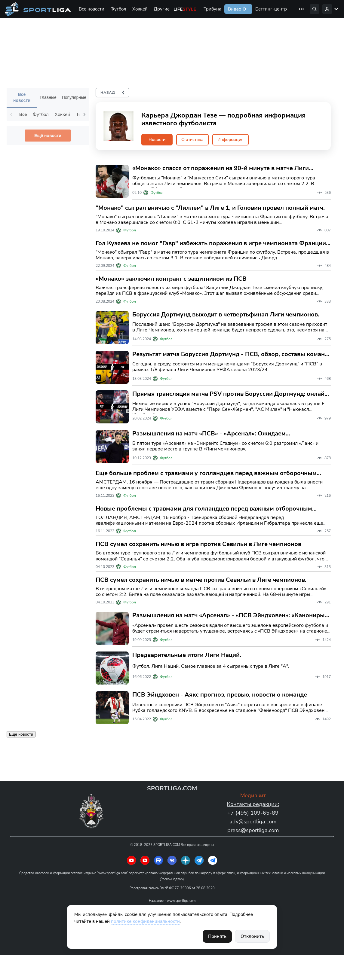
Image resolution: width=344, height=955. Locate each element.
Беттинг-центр (271, 9)
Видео (234, 9)
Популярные (74, 97)
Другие (162, 9)
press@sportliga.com (253, 830)
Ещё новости (47, 135)
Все (23, 114)
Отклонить (252, 936)
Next (84, 114)
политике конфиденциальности (145, 921)
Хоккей (140, 9)
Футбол (118, 9)
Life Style (185, 9)
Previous (11, 114)
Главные (48, 97)
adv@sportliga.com (252, 821)
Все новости (91, 9)
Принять (217, 936)
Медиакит (253, 795)
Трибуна (212, 9)
